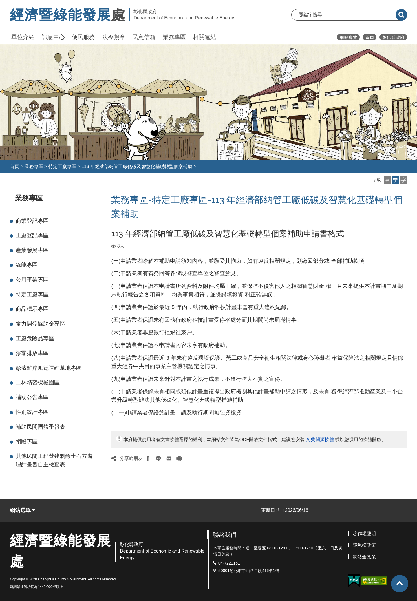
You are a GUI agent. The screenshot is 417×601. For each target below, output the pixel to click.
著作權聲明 (364, 533)
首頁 (14, 166)
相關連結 (204, 37)
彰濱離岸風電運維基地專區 (49, 368)
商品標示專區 (32, 309)
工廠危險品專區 (35, 338)
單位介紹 (22, 37)
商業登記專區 (32, 221)
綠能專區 (27, 265)
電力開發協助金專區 (40, 324)
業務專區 (174, 37)
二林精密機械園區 (38, 382)
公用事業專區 (32, 280)
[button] (387, 180)
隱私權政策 (364, 545)
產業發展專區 (32, 250)
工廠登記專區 (32, 235)
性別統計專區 (32, 412)
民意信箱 (144, 37)
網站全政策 (364, 556)
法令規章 (113, 37)
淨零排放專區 (32, 353)
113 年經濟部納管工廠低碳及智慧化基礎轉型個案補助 (136, 166)
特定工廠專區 (62, 166)
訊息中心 (53, 37)
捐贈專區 (27, 442)
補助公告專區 (32, 397)
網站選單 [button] (22, 510)
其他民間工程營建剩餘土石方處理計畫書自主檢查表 (54, 460)
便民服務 (83, 37)
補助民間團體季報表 (40, 427)
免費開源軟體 (320, 439)
